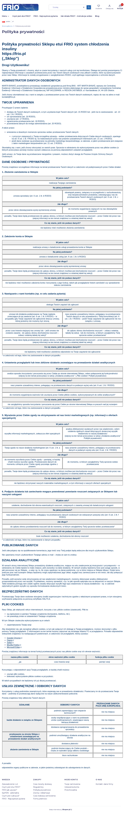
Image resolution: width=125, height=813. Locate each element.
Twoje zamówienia (72, 784)
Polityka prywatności (42, 790)
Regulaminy (38, 787)
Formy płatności (40, 799)
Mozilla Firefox (13, 645)
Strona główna (7, 26)
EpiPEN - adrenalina (10, 793)
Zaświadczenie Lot (10, 784)
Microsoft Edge (13, 647)
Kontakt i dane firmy (104, 784)
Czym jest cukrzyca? (10, 796)
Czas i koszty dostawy (42, 784)
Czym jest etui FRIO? (11, 787)
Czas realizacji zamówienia (44, 796)
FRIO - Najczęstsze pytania (13, 799)
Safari (9, 643)
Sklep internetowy (59, 809)
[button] (89, 7)
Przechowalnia (70, 790)
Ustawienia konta (71, 787)
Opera (9, 640)
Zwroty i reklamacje (41, 793)
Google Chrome (14, 638)
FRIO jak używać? (9, 790)
